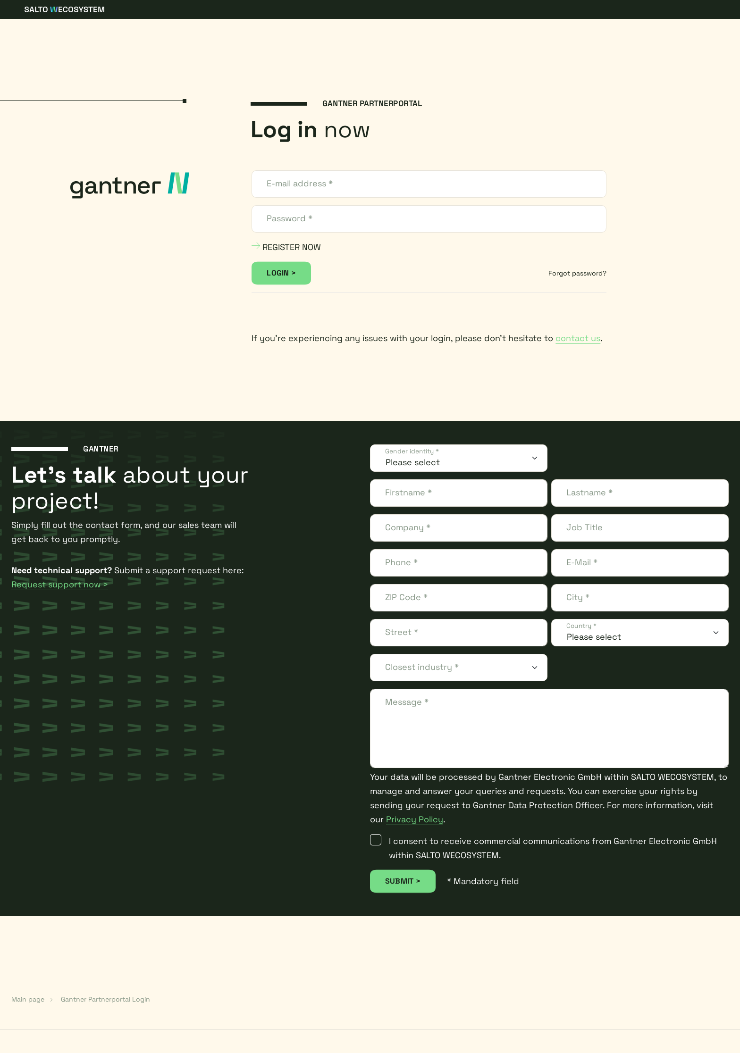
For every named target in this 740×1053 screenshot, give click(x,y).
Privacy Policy (414, 819)
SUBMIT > (402, 881)
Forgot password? (577, 273)
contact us (577, 338)
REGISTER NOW (286, 247)
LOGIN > (281, 273)
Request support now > (59, 584)
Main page (27, 999)
